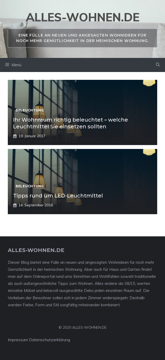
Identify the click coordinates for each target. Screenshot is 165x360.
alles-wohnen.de (82, 17)
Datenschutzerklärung (49, 339)
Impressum (18, 339)
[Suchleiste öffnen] (158, 65)
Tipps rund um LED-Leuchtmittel (58, 196)
